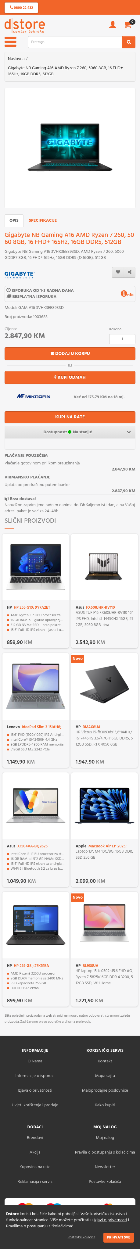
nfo (127, 295)
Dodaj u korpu (70, 353)
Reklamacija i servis (35, 1181)
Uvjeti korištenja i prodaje (35, 1105)
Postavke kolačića (81, 1237)
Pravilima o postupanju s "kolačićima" (39, 1226)
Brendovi (35, 1137)
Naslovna (16, 59)
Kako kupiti (105, 1105)
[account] (112, 26)
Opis (14, 220)
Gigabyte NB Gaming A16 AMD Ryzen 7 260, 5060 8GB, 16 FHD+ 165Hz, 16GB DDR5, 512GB (65, 71)
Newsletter (105, 1167)
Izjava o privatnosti (35, 1090)
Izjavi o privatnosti (110, 1220)
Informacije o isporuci (35, 1075)
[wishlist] (118, 272)
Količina (115, 329)
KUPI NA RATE (70, 417)
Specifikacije (43, 220)
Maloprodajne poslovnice (105, 1090)
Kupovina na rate (35, 1167)
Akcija (35, 1152)
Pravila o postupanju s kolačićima (105, 1152)
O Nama (35, 1061)
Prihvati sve (118, 1237)
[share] (129, 272)
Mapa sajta (105, 1075)
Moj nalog (105, 1137)
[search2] (128, 42)
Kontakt (105, 1061)
